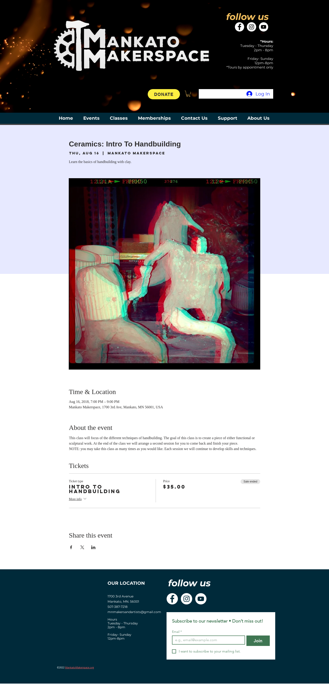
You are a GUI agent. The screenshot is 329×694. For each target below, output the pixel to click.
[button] (188, 94)
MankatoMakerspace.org (79, 667)
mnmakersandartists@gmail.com (134, 612)
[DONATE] (164, 94)
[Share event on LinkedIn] (93, 547)
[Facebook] (239, 27)
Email (177, 632)
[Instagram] (251, 27)
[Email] (207, 640)
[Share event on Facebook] (71, 547)
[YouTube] (263, 27)
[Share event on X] (82, 547)
